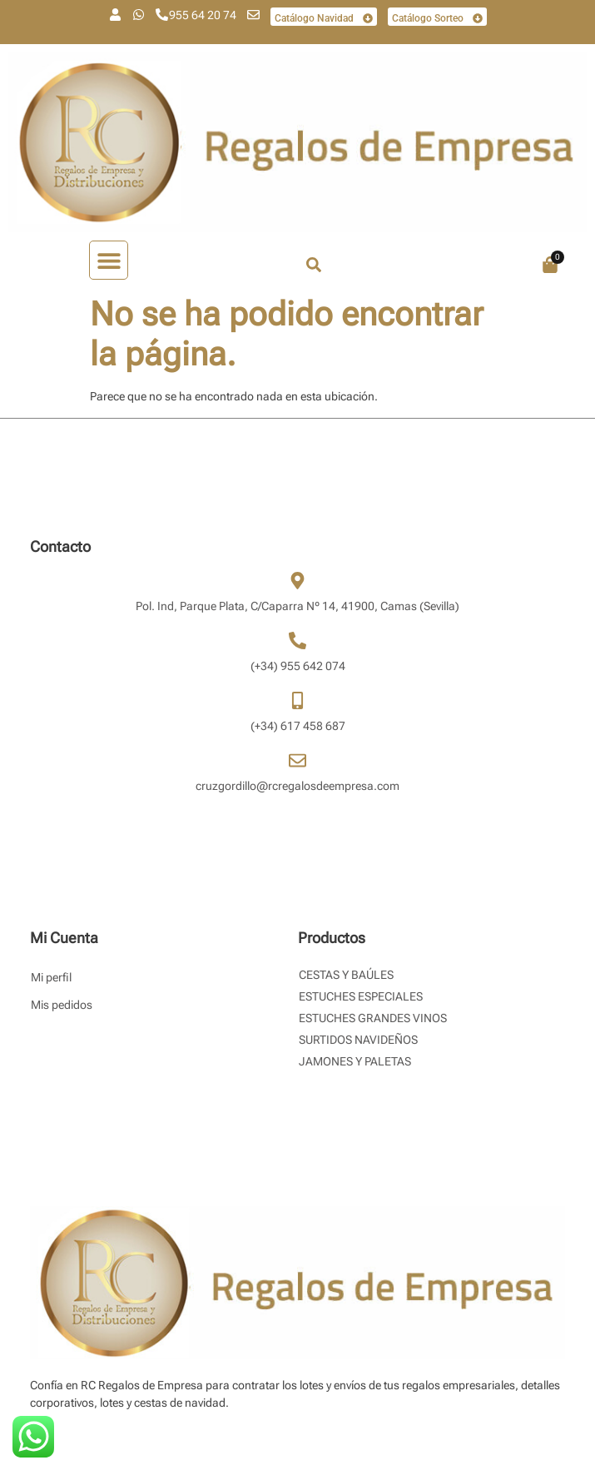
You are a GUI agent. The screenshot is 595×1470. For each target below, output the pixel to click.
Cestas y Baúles (346, 974)
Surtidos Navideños (358, 1039)
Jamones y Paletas (355, 1061)
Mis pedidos (61, 1004)
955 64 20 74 (202, 15)
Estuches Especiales (361, 996)
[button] (108, 260)
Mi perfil (51, 977)
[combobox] (376, 265)
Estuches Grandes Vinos (373, 1018)
